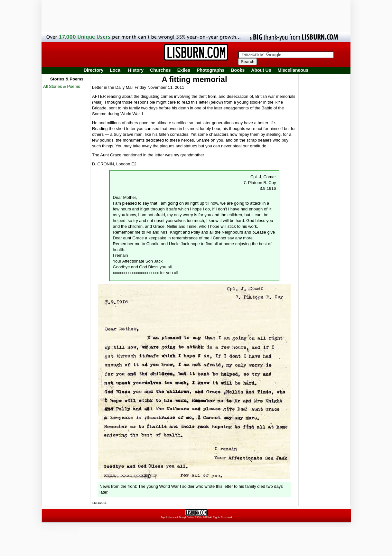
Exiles (183, 70)
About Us (261, 70)
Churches (160, 70)
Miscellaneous (293, 70)
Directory (93, 70)
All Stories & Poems (61, 86)
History (136, 70)
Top (163, 517)
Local (116, 70)
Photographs (210, 70)
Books (238, 70)
